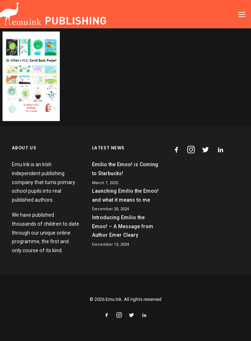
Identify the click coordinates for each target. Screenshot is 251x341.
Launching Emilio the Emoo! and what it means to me (125, 195)
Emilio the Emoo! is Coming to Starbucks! (125, 169)
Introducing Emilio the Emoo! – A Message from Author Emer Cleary (122, 226)
